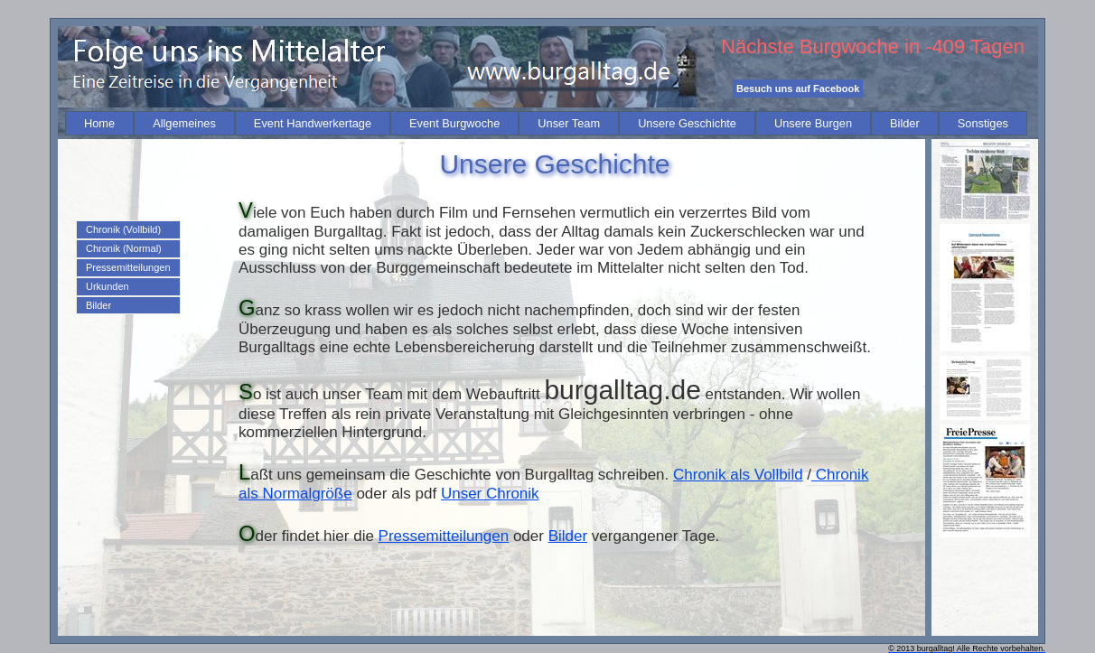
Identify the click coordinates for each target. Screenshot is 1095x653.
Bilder (905, 123)
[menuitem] (99, 123)
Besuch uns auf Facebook (797, 88)
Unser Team (569, 123)
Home (99, 123)
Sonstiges (983, 123)
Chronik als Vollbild (738, 474)
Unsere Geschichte (687, 123)
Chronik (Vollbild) (123, 229)
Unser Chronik (490, 493)
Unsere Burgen (813, 123)
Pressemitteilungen (128, 267)
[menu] (128, 267)
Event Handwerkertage (312, 123)
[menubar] (546, 123)
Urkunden (107, 286)
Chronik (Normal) (124, 248)
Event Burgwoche (454, 123)
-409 (945, 46)
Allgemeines (184, 123)
